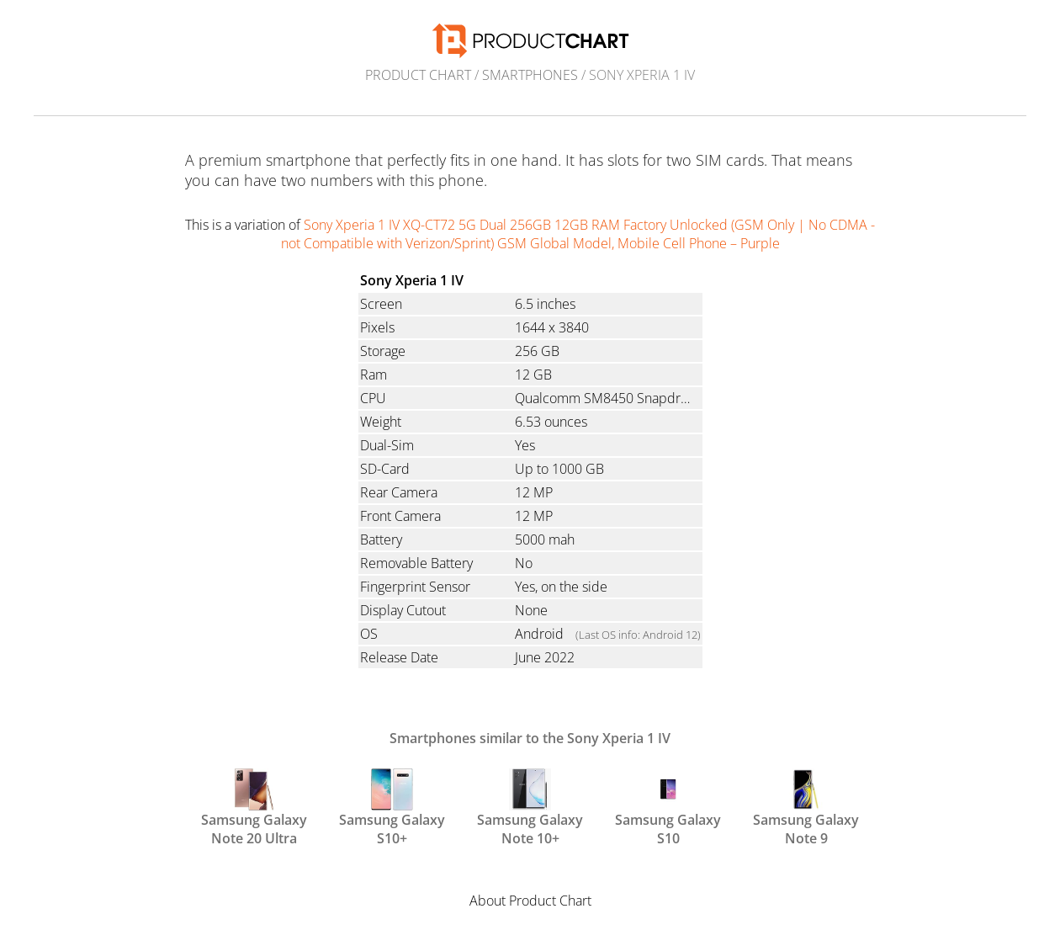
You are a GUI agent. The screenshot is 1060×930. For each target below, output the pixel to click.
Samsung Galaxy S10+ (392, 806)
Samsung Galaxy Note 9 (806, 806)
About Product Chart (530, 900)
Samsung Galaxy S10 (668, 806)
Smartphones (530, 75)
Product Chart (418, 75)
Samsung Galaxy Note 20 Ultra (254, 806)
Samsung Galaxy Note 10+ (530, 806)
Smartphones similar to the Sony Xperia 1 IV (530, 738)
